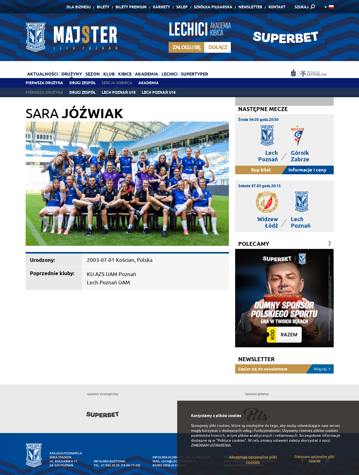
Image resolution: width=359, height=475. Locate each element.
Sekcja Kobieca (117, 83)
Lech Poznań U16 (159, 92)
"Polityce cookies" (231, 440)
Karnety (161, 7)
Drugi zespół (82, 83)
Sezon (92, 74)
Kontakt (276, 7)
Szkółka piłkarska (213, 7)
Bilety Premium (131, 7)
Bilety (103, 7)
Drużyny (71, 74)
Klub (109, 74)
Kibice (125, 74)
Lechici (169, 74)
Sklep (182, 7)
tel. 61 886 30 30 (107, 465)
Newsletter (250, 7)
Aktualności (42, 74)
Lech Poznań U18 (119, 92)
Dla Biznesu (79, 7)
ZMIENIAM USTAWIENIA (211, 445)
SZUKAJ (301, 7)
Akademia (148, 83)
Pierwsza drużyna (44, 83)
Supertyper (194, 74)
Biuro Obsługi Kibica (170, 465)
